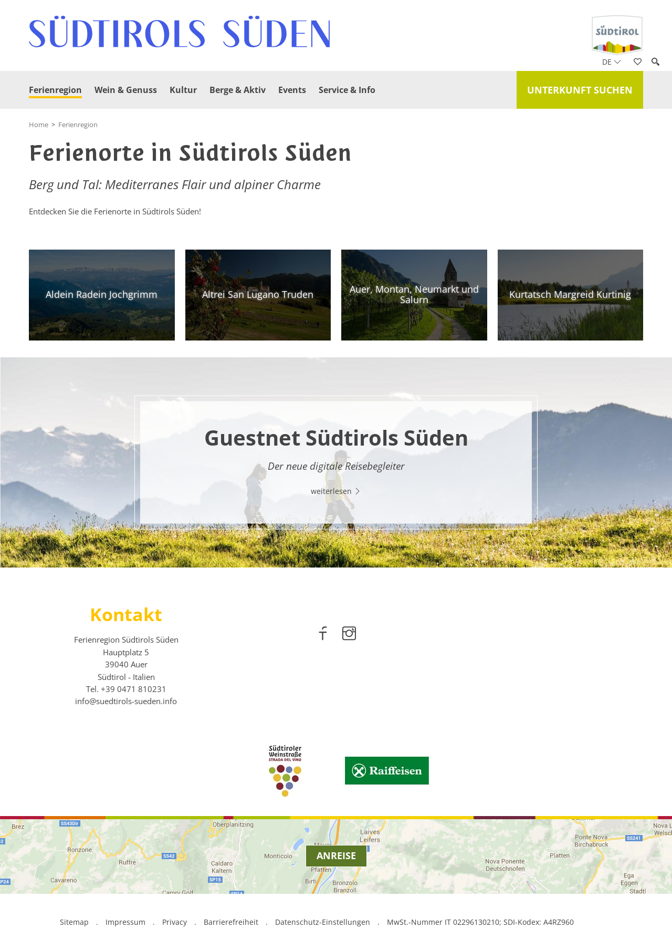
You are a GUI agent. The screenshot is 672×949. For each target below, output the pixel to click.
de (611, 62)
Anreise (336, 855)
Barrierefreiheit (231, 922)
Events (292, 90)
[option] (336, 462)
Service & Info (347, 90)
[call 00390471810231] (133, 689)
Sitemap (74, 922)
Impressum (125, 922)
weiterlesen (336, 491)
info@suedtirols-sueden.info (126, 701)
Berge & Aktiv (237, 90)
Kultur (183, 90)
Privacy (174, 922)
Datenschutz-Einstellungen (323, 922)
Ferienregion (55, 90)
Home (38, 124)
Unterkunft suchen (580, 90)
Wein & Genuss (125, 90)
